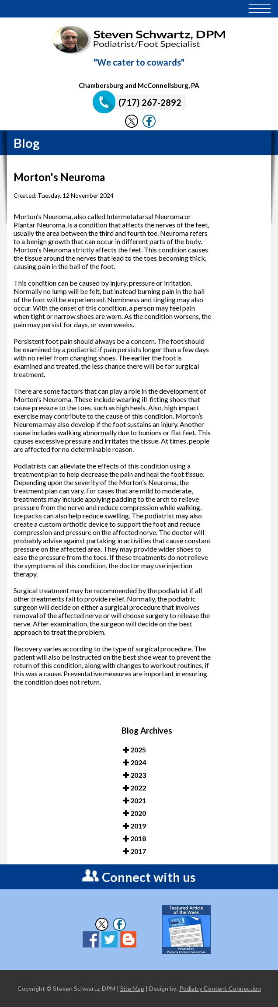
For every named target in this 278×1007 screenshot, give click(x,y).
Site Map (132, 988)
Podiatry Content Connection (220, 988)
